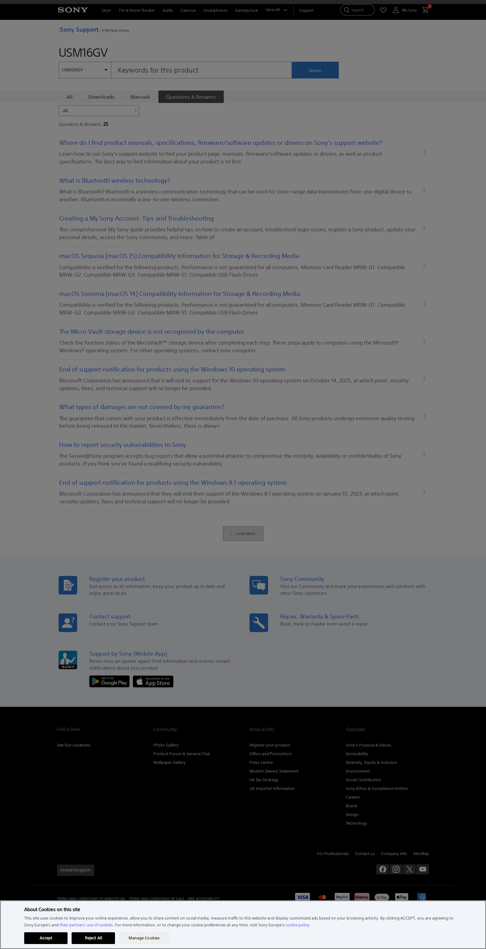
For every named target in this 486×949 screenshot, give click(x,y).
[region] (243, 924)
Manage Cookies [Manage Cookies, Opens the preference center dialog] (144, 938)
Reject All (93, 938)
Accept (46, 938)
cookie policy (297, 925)
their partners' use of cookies (86, 925)
